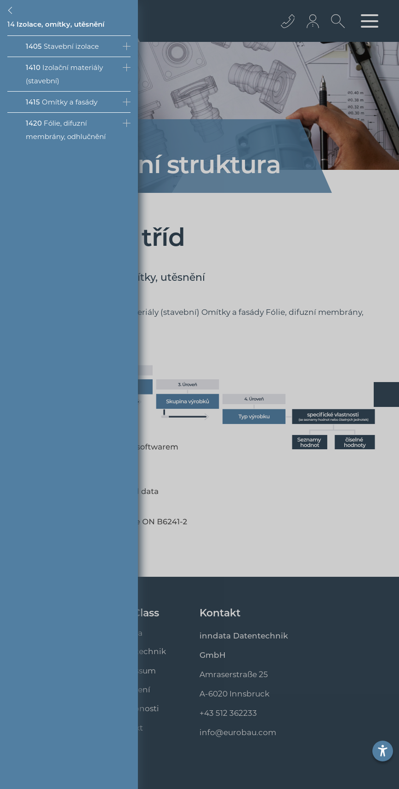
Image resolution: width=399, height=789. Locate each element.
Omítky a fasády (61, 102)
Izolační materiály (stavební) (64, 74)
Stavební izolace (62, 46)
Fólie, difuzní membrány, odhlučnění (66, 130)
